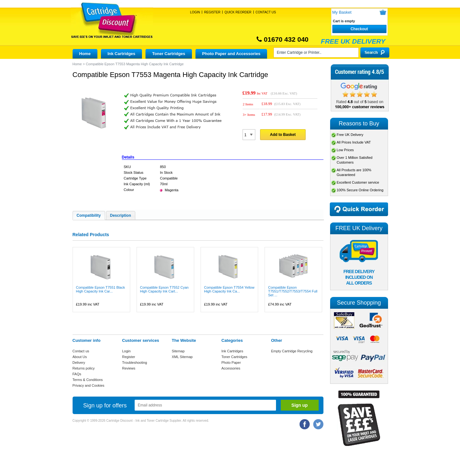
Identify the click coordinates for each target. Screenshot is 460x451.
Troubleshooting (134, 362)
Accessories (231, 368)
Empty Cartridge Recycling (292, 351)
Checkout (359, 29)
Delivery (79, 362)
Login (195, 12)
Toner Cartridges (168, 53)
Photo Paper (231, 362)
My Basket (342, 12)
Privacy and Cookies (88, 385)
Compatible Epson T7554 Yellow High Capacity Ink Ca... (229, 289)
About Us (80, 357)
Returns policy (84, 368)
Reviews (129, 368)
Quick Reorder (237, 12)
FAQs (77, 374)
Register (212, 12)
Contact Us (266, 12)
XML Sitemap (182, 357)
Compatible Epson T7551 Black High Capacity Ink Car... (100, 289)
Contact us (81, 351)
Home (85, 53)
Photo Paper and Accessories (231, 53)
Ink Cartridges (121, 53)
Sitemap (178, 351)
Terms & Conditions (88, 380)
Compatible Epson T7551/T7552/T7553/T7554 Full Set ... (292, 291)
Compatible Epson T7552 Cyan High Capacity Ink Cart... (164, 289)
